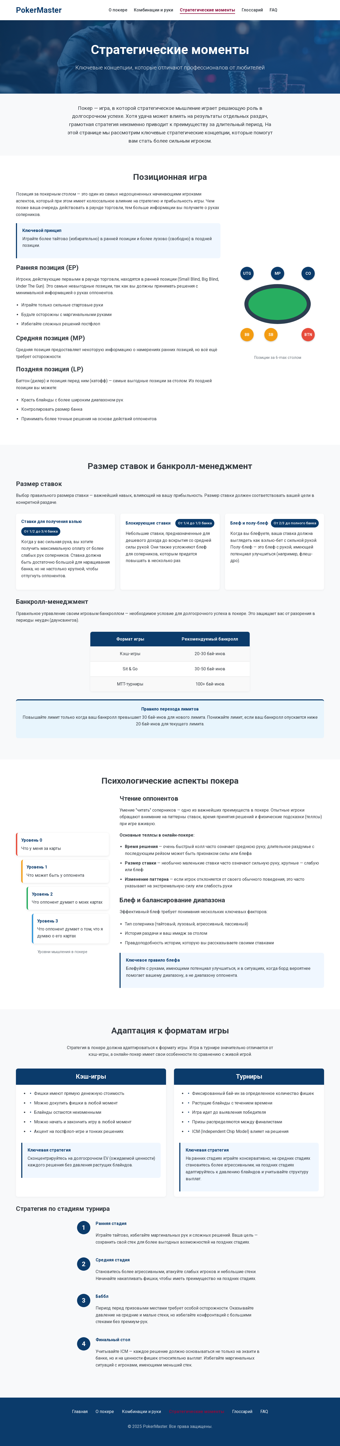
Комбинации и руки (153, 10)
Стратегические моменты (207, 10)
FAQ (273, 10)
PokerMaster (39, 10)
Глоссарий (252, 10)
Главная (80, 1411)
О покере (118, 10)
